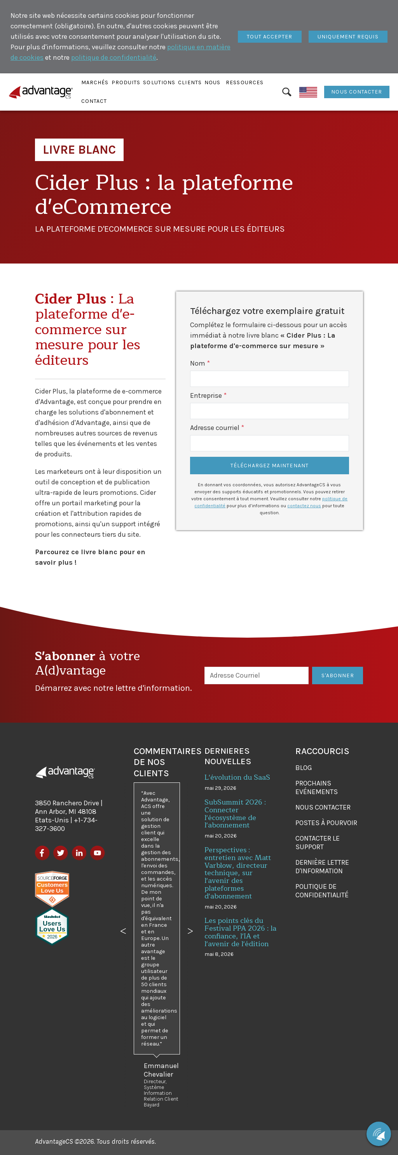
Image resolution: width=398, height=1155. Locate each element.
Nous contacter (356, 91)
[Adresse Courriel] (256, 675)
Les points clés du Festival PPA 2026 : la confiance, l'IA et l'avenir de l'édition (240, 932)
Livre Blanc (79, 150)
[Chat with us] (379, 1134)
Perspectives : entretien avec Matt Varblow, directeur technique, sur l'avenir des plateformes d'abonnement (237, 873)
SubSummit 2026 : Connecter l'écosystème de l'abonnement (235, 813)
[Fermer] (270, 37)
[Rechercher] (287, 92)
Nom (197, 363)
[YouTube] (97, 853)
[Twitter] (60, 853)
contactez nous (304, 505)
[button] (95, 82)
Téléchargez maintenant (269, 465)
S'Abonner (337, 675)
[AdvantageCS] (65, 772)
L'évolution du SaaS (237, 777)
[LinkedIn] (79, 853)
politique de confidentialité (113, 57)
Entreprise (206, 395)
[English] (308, 92)
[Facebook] (42, 853)
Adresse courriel (214, 427)
